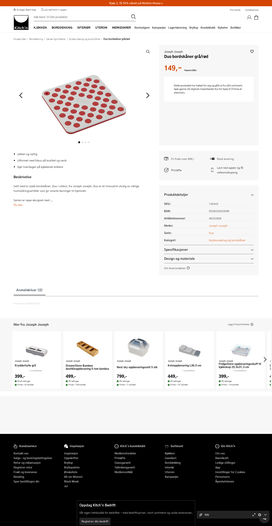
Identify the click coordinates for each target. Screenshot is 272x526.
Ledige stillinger (225, 463)
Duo (211, 233)
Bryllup (193, 27)
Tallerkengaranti (124, 467)
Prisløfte (176, 170)
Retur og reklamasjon (27, 463)
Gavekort (170, 458)
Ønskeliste (70, 472)
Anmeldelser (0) (29, 289)
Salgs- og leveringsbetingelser (33, 458)
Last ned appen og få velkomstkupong (230, 170)
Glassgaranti (122, 463)
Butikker (235, 27)
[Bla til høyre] (147, 95)
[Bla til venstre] (20, 95)
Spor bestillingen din (26, 481)
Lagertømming (177, 27)
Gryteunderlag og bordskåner (84, 39)
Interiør (169, 467)
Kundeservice (251, 9)
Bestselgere (142, 27)
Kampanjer (159, 27)
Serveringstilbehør (56, 39)
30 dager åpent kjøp (25, 9)
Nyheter (223, 27)
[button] (252, 51)
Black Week (71, 481)
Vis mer (18, 205)
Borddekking (36, 39)
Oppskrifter (71, 458)
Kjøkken (170, 453)
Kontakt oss (21, 453)
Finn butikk (235, 9)
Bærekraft (221, 458)
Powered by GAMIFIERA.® (27, 303)
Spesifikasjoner (176, 249)
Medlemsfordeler (125, 453)
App (217, 467)
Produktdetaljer (176, 194)
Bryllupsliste (72, 467)
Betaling (19, 477)
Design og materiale (179, 258)
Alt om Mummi (73, 477)
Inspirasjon (71, 453)
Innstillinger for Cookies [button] (230, 472)
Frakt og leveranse (25, 472)
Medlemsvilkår (123, 472)
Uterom (170, 472)
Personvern (222, 477)
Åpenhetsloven (224, 481)
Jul (66, 486)
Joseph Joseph (173, 52)
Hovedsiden (20, 39)
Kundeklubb (208, 27)
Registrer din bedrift (95, 521)
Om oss (220, 453)
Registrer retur (23, 467)
